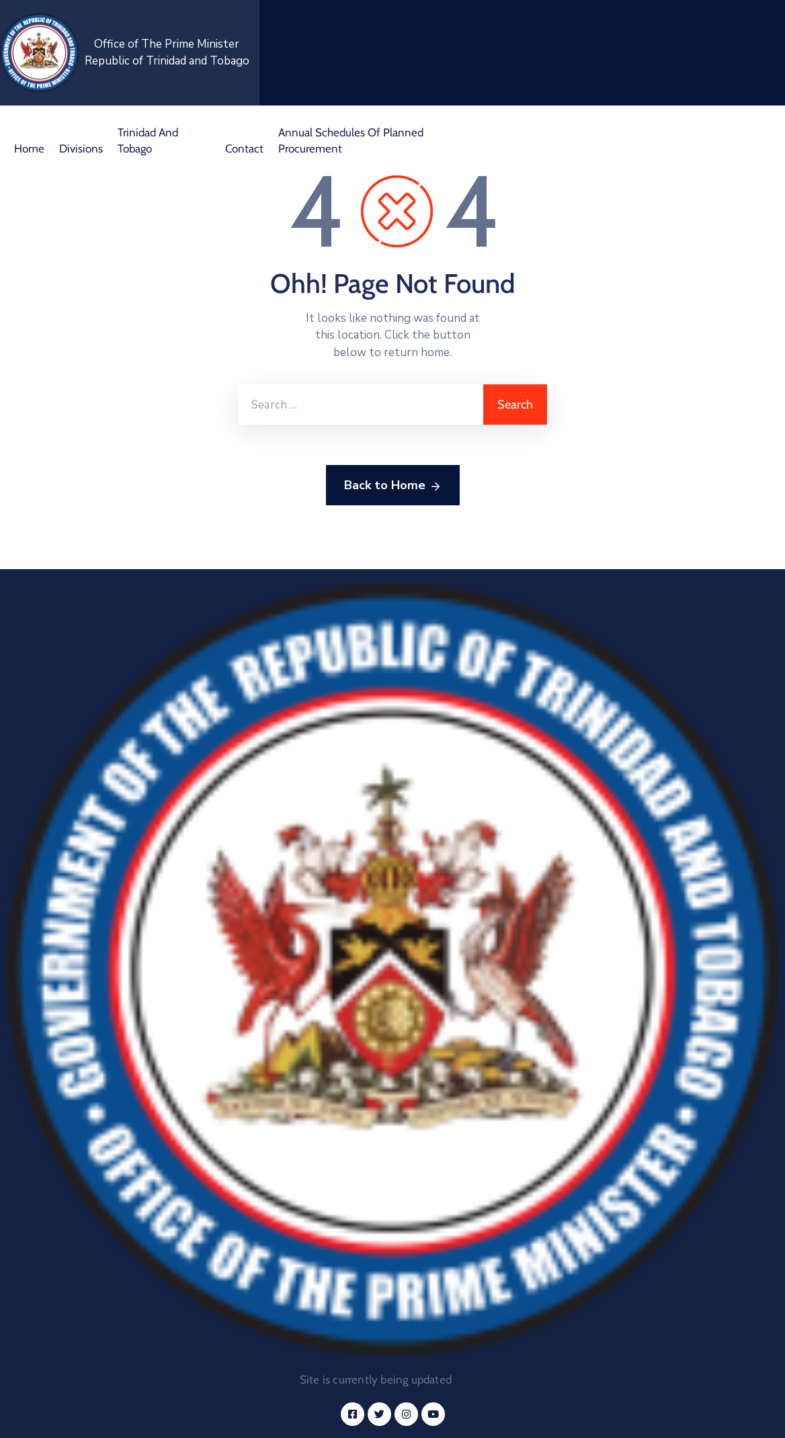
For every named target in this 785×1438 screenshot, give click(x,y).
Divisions (81, 148)
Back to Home (393, 486)
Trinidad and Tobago (148, 140)
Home (29, 148)
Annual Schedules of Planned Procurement (350, 140)
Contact (244, 148)
